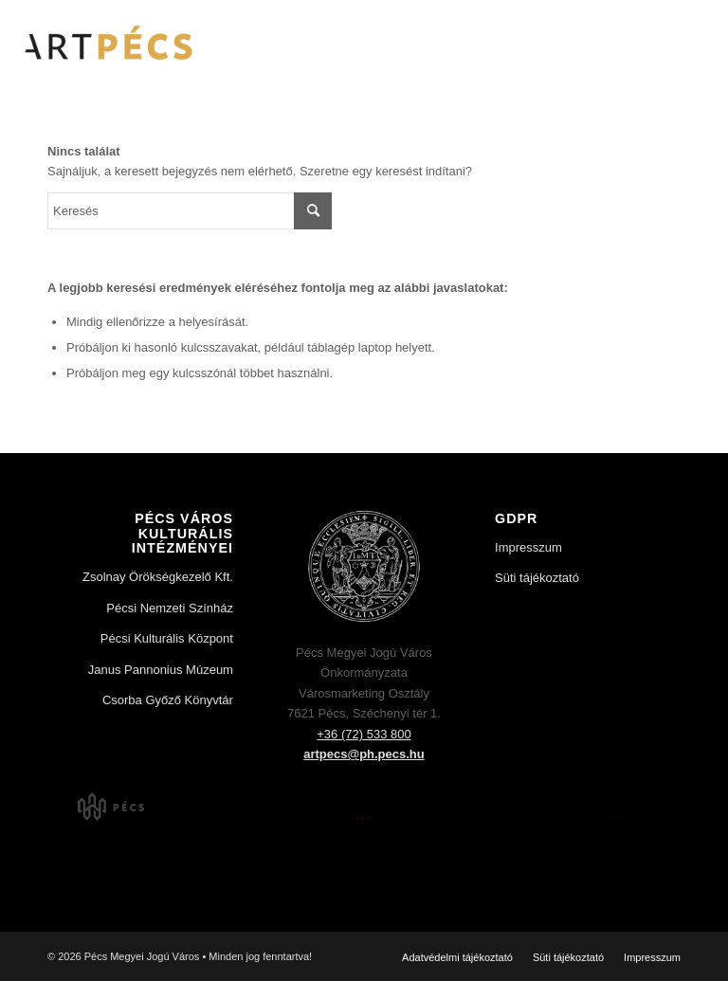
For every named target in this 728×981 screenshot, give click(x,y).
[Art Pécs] (106, 42)
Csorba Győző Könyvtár (167, 700)
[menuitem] (457, 957)
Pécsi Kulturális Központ (166, 638)
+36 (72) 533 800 (363, 734)
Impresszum (528, 547)
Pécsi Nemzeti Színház (169, 608)
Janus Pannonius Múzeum (160, 670)
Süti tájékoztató (537, 578)
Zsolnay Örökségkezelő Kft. (157, 577)
